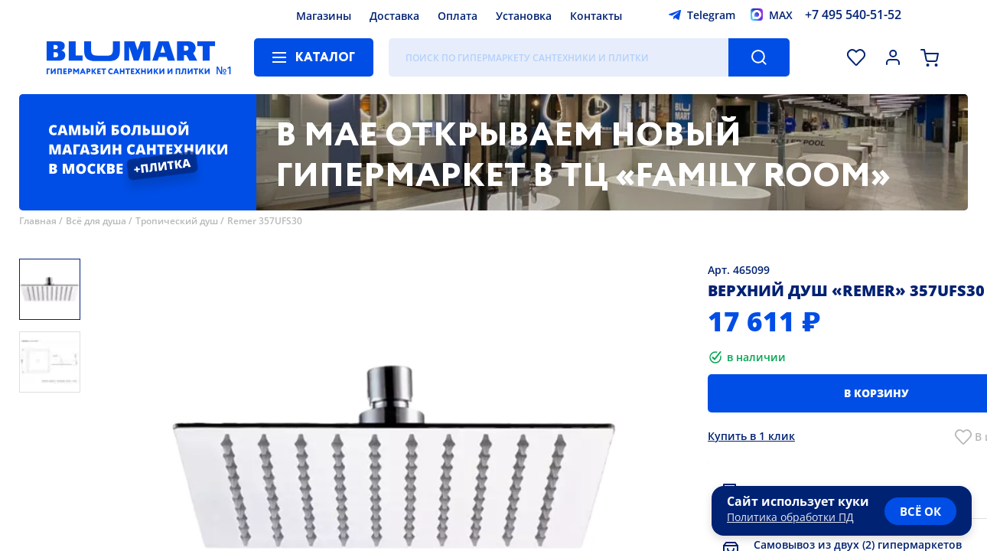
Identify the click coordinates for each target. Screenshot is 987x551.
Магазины (323, 15)
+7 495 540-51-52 (853, 14)
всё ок (920, 511)
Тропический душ (176, 220)
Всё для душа (96, 220)
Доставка (394, 15)
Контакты (596, 15)
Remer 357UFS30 (264, 220)
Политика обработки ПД (790, 517)
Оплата (457, 15)
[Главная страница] (131, 57)
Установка (524, 15)
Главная (38, 220)
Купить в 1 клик (751, 436)
